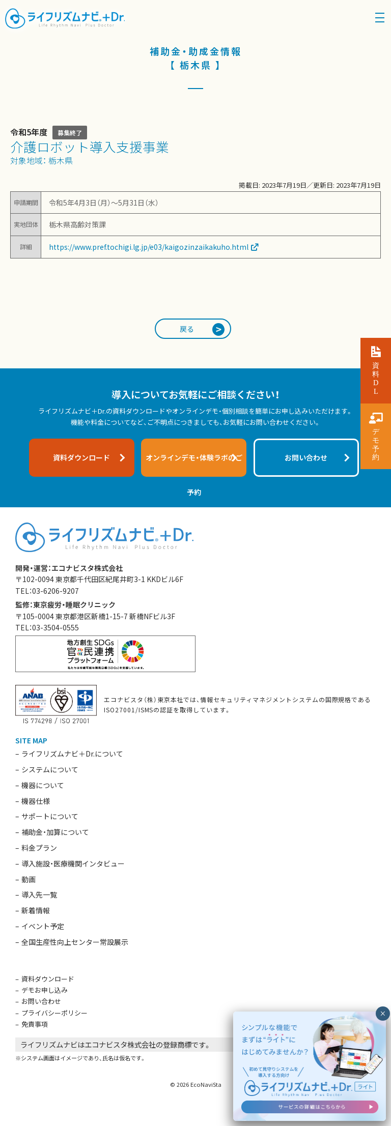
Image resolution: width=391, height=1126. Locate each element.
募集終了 (70, 132)
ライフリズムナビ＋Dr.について (72, 753)
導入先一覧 (39, 894)
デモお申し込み (44, 990)
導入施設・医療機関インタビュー (73, 863)
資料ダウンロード (47, 979)
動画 (28, 879)
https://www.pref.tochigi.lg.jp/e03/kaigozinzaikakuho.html (148, 247)
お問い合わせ (41, 1001)
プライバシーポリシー (54, 1013)
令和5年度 (28, 132)
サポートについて (49, 816)
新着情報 (35, 910)
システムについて (49, 769)
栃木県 (60, 160)
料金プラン (39, 848)
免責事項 (34, 1024)
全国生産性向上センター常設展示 (74, 942)
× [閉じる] (382, 1013)
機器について (42, 785)
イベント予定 (42, 926)
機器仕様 (35, 801)
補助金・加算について (55, 832)
